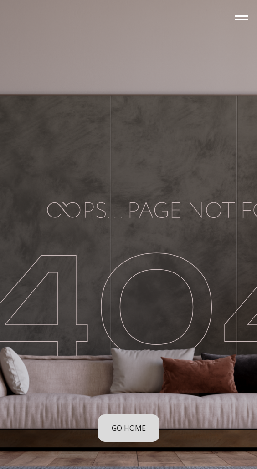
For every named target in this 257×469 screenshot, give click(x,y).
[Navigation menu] (241, 18)
